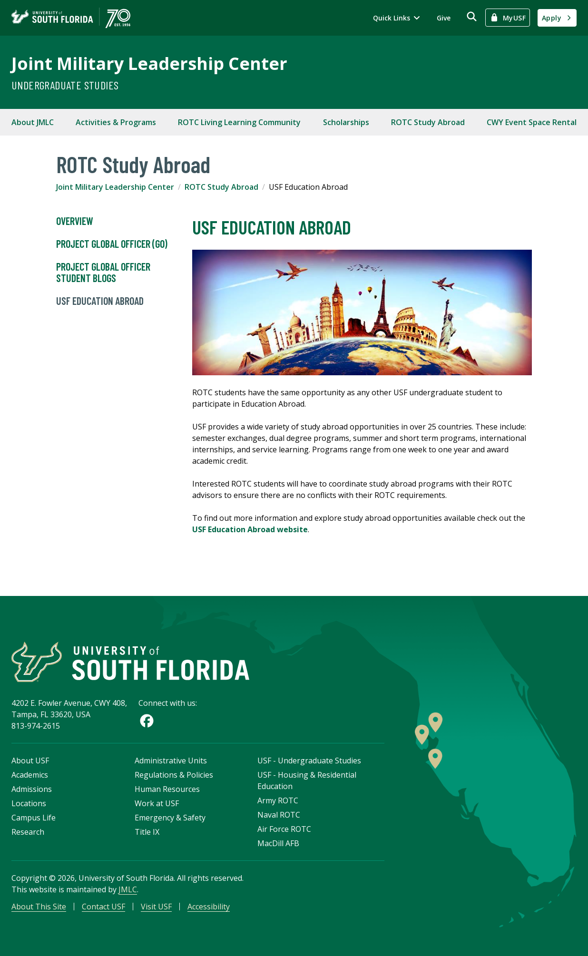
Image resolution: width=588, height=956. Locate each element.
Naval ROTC (278, 815)
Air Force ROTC (284, 829)
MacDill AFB (278, 843)
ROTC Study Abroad (428, 122)
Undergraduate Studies (64, 85)
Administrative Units (171, 760)
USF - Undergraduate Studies (309, 760)
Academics (29, 775)
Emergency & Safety (170, 817)
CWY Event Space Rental (532, 122)
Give (444, 17)
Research (27, 832)
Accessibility (208, 906)
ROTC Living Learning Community (239, 122)
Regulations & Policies (174, 775)
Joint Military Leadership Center (149, 63)
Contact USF (103, 906)
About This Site (38, 906)
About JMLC (32, 122)
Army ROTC (277, 800)
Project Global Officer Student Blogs (103, 272)
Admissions (31, 789)
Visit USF (156, 906)
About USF (30, 760)
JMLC (127, 889)
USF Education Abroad (100, 301)
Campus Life (33, 817)
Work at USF (157, 803)
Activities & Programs (116, 122)
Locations (28, 803)
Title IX (147, 832)
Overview (74, 221)
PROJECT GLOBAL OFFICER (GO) (111, 244)
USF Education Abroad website (250, 529)
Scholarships (346, 122)
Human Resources (167, 789)
